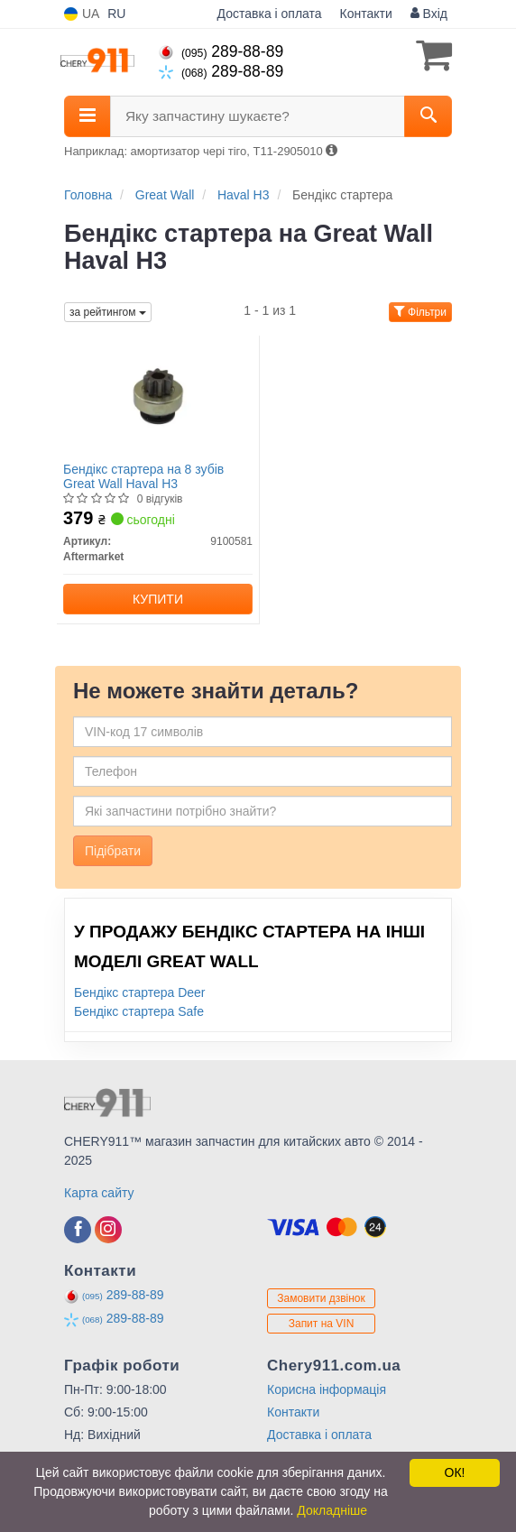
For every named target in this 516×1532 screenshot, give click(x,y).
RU (116, 13)
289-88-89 (221, 51)
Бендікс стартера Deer (140, 992)
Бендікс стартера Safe (139, 1011)
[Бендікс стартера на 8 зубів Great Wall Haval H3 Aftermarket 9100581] (158, 396)
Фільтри (420, 312)
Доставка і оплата (269, 13)
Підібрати (113, 851)
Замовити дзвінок (321, 1298)
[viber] (77, 1229)
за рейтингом (107, 312)
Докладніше (332, 1510)
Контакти (366, 13)
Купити (158, 599)
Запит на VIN (322, 1323)
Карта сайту (99, 1193)
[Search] (428, 116)
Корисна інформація (326, 1389)
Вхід (428, 13)
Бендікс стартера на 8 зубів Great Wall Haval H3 (143, 476)
